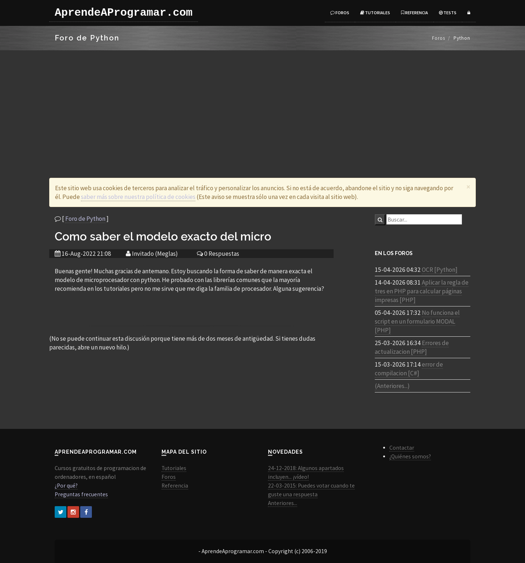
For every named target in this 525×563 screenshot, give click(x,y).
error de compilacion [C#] (409, 368)
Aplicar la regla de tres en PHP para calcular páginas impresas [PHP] (421, 291)
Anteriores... (282, 503)
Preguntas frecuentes (81, 494)
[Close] (468, 187)
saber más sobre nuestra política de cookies (138, 197)
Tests (447, 12)
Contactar (401, 447)
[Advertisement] (262, 105)
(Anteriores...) (392, 386)
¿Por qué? (66, 485)
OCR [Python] (440, 270)
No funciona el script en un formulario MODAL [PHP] (417, 321)
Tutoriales (375, 12)
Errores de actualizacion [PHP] (412, 347)
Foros (339, 12)
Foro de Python (85, 219)
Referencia (414, 12)
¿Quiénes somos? (410, 456)
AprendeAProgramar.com (123, 13)
